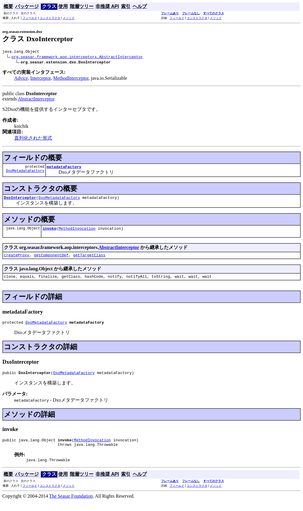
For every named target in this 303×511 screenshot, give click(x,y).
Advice (21, 79)
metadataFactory (64, 168)
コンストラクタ (50, 18)
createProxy (16, 259)
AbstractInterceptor (36, 99)
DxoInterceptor (20, 200)
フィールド (29, 18)
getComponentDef (51, 259)
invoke (49, 231)
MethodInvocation (77, 231)
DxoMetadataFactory (25, 173)
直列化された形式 (33, 138)
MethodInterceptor (70, 79)
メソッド (69, 18)
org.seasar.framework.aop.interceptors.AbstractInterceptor (77, 57)
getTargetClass (89, 259)
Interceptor (40, 79)
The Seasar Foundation (71, 505)
